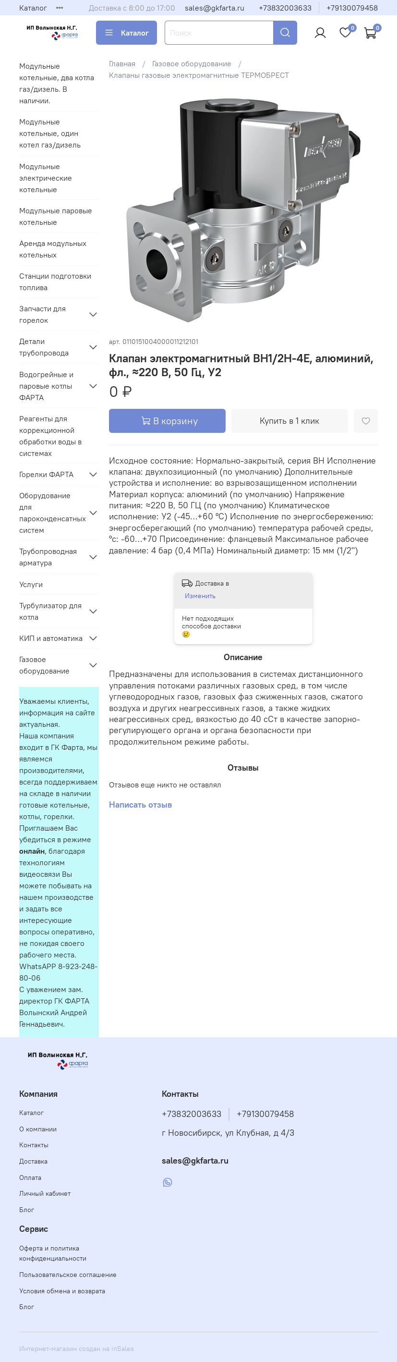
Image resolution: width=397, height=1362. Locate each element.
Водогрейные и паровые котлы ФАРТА (46, 385)
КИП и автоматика (51, 638)
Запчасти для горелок (42, 314)
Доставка (33, 1161)
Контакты (33, 1145)
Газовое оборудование (191, 63)
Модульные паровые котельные (55, 216)
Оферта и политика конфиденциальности (52, 1253)
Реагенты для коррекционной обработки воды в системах (50, 436)
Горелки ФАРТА (46, 474)
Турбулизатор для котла (50, 611)
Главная (122, 63)
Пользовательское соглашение (68, 1274)
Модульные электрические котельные (45, 177)
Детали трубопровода (44, 346)
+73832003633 (285, 7)
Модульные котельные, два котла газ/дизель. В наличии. (56, 83)
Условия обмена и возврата (62, 1291)
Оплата (30, 1177)
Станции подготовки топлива (55, 281)
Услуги (31, 584)
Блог (26, 1209)
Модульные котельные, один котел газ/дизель (50, 133)
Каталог (33, 7)
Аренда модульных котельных (52, 248)
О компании (38, 1129)
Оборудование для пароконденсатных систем (51, 513)
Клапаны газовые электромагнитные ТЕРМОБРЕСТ (199, 75)
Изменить (200, 595)
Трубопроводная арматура (48, 556)
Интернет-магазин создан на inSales (76, 1348)
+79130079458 (352, 7)
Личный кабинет (45, 1193)
